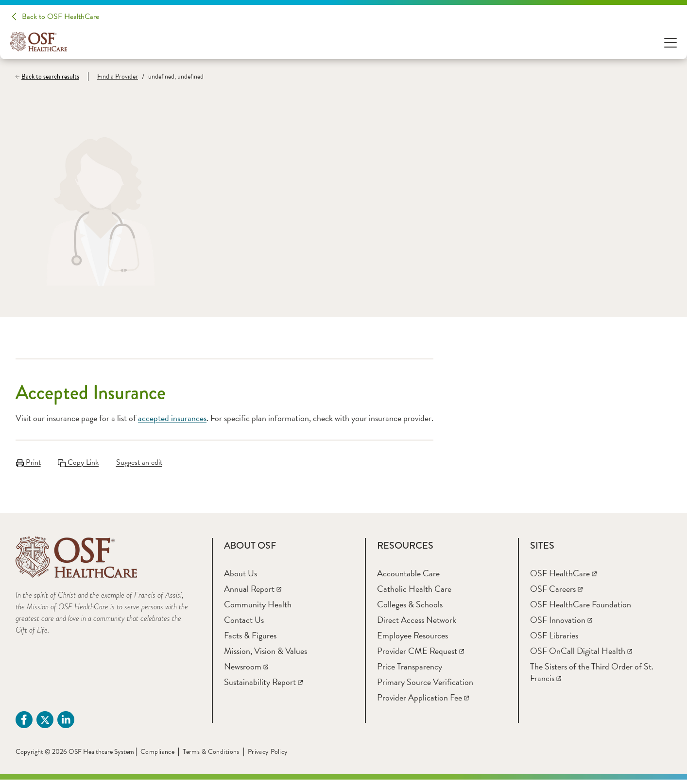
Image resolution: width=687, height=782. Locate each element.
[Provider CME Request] (420, 653)
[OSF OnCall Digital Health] (581, 653)
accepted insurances (172, 417)
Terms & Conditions (211, 754)
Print (28, 462)
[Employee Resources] (412, 637)
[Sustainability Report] (263, 684)
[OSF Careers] (556, 591)
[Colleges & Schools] (410, 606)
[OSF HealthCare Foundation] (580, 606)
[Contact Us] (244, 622)
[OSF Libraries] (554, 637)
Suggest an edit (141, 462)
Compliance (157, 754)
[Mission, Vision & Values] (265, 653)
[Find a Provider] (113, 76)
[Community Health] (258, 606)
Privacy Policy (268, 754)
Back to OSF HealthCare (60, 16)
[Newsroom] (246, 668)
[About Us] (240, 575)
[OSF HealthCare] (563, 575)
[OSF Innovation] (561, 622)
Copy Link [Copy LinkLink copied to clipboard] (79, 462)
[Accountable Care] (408, 575)
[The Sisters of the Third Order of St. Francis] (591, 674)
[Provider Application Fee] (423, 699)
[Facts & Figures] (250, 637)
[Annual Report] (252, 591)
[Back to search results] (52, 76)
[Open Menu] (670, 42)
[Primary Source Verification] (425, 684)
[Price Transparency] (409, 668)
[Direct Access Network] (416, 622)
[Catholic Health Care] (414, 591)
